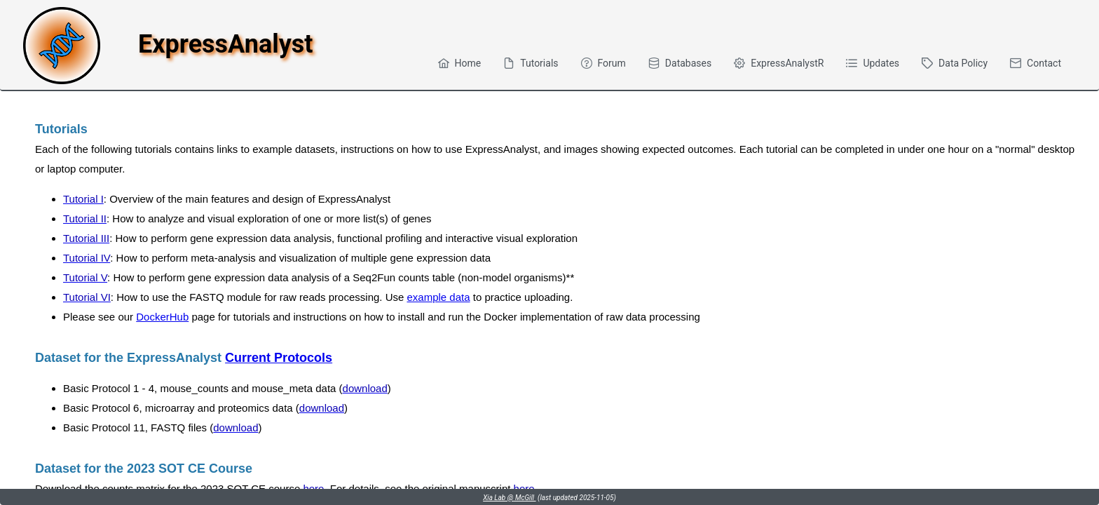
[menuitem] (460, 62)
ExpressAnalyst (225, 44)
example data (438, 297)
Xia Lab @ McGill (509, 497)
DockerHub (162, 317)
